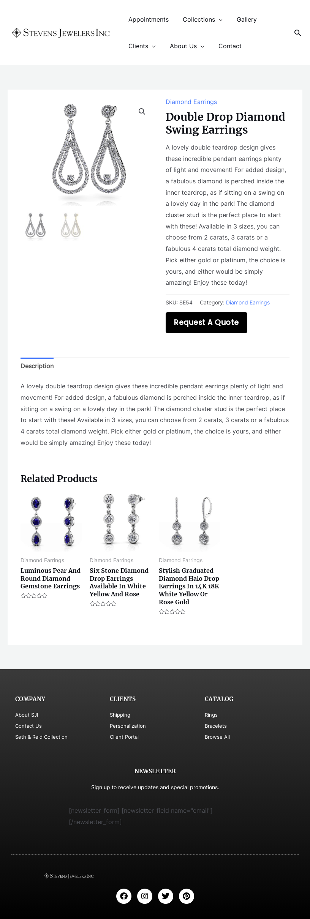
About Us (180, 46)
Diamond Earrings (191, 102)
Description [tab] (37, 366)
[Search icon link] (297, 33)
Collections (196, 19)
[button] (142, 111)
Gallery (242, 19)
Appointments (148, 19)
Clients (137, 46)
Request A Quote (206, 322)
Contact (225, 46)
